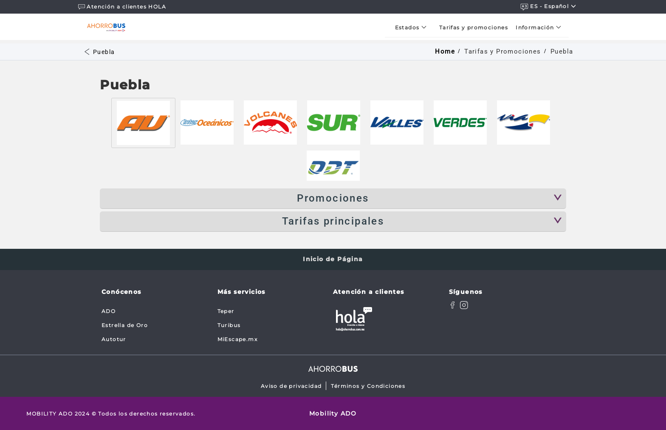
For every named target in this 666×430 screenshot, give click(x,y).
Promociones (333, 198)
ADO (109, 311)
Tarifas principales (333, 221)
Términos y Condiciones (368, 386)
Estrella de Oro (125, 325)
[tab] (143, 123)
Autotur (114, 339)
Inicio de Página (333, 259)
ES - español (548, 6)
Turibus (229, 325)
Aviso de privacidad (291, 386)
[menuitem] (413, 27)
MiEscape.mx (237, 339)
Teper (225, 311)
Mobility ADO (333, 413)
